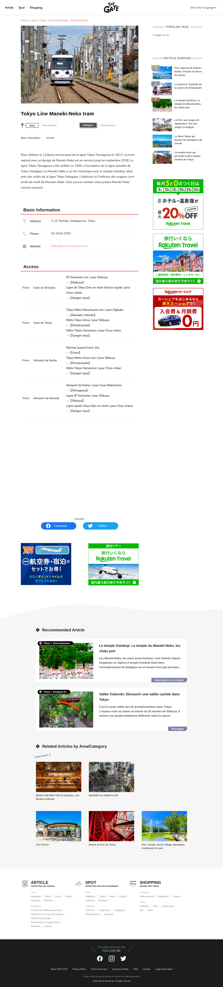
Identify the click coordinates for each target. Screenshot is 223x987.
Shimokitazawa (49, 125)
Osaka (68, 896)
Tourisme (90, 910)
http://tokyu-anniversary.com (69, 246)
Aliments (35, 926)
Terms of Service (99, 969)
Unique (176, 896)
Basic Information (30, 137)
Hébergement (92, 914)
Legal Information (164, 969)
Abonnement (146, 896)
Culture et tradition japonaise (46, 910)
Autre (150, 910)
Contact (146, 969)
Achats (48, 926)
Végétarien (163, 896)
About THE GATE (58, 969)
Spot (22, 7)
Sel (141, 910)
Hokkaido (36, 896)
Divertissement (108, 125)
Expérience (104, 910)
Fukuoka (35, 900)
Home (24, 20)
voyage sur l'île (161, 35)
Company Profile (120, 969)
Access (50, 137)
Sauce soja (167, 906)
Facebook (60, 526)
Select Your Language (202, 7)
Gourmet (108, 914)
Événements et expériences (45, 922)
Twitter (102, 526)
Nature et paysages (41, 918)
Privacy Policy (79, 969)
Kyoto (58, 896)
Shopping (36, 7)
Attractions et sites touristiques (47, 914)
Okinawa (48, 900)
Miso (155, 906)
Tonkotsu (144, 906)
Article (9, 7)
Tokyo (43, 20)
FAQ (135, 969)
